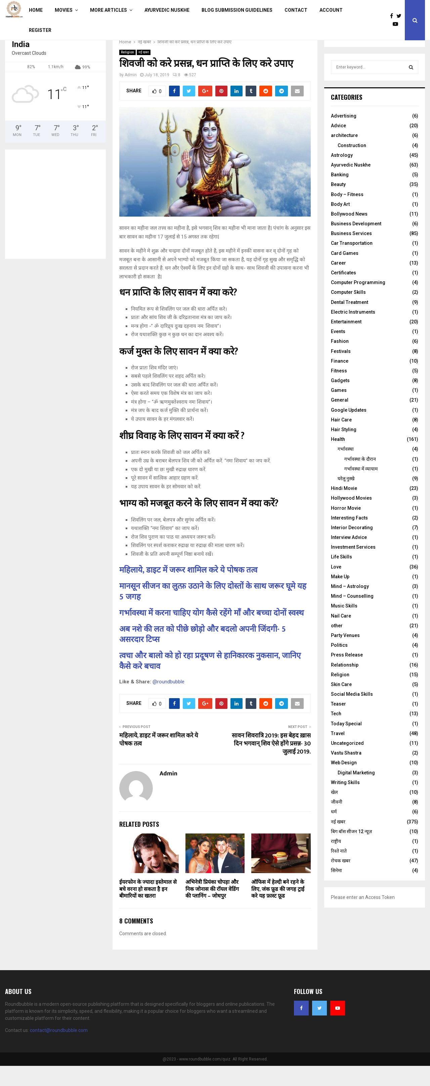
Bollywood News (349, 234)
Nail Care (341, 636)
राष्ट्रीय (336, 861)
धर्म (334, 831)
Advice (338, 145)
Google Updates (349, 430)
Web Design (344, 782)
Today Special (346, 743)
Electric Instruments (353, 332)
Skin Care (341, 704)
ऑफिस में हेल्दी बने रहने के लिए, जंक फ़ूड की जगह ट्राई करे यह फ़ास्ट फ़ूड (277, 909)
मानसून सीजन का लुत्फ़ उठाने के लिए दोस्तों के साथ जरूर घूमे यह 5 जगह (212, 612)
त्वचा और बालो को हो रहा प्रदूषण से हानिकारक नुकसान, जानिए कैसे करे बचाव (210, 681)
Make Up (340, 596)
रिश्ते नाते (339, 871)
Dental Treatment (349, 322)
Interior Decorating (352, 547)
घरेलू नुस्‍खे (346, 498)
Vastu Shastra (346, 773)
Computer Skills (348, 312)
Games (339, 410)
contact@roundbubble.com (59, 1050)
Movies (64, 10)
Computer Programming (358, 302)
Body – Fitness (347, 214)
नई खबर (143, 72)
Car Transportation (352, 263)
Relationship (344, 685)
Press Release (347, 675)
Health (338, 459)
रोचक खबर (340, 881)
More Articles (108, 10)
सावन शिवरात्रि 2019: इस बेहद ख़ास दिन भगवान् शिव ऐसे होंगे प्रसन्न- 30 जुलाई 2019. (271, 764)
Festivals (341, 371)
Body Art (340, 224)
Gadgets (340, 400)
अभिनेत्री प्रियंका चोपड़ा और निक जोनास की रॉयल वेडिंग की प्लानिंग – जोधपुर (212, 909)
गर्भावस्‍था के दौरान (360, 479)
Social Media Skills (352, 714)
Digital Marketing (356, 793)
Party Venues (345, 655)
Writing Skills (345, 802)
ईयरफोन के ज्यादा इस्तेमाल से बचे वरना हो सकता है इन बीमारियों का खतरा (148, 909)
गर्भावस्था (346, 469)
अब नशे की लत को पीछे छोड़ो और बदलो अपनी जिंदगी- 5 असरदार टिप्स (202, 655)
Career (338, 283)
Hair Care (341, 440)
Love (336, 587)
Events (338, 351)
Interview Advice (349, 557)
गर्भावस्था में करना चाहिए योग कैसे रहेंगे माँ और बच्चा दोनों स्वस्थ (211, 633)
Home (36, 10)
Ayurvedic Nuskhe (166, 10)
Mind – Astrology (350, 606)
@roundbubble (168, 702)
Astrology (342, 175)
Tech (336, 733)
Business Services (351, 253)
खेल (334, 812)
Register (40, 30)
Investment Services (353, 567)
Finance (339, 381)
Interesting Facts (349, 538)
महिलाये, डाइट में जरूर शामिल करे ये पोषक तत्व (188, 590)
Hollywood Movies (351, 518)
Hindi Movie (344, 508)
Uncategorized (347, 763)
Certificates (343, 293)
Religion (127, 72)
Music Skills (344, 626)
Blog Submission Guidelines (237, 10)
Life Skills (341, 577)
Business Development (356, 243)
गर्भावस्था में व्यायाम (361, 489)
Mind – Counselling (352, 616)
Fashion (340, 361)
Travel (338, 753)
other (337, 645)
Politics (339, 665)
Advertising (343, 136)
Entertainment (346, 342)
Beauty (338, 204)
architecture (344, 155)
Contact (296, 10)
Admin (131, 95)
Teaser (338, 724)
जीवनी (336, 822)
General (339, 420)
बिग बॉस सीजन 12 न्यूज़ (351, 851)
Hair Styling (343, 449)
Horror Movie (346, 528)
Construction (352, 165)
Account (331, 10)
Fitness (339, 391)
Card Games (344, 273)
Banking (340, 194)
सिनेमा (336, 890)
